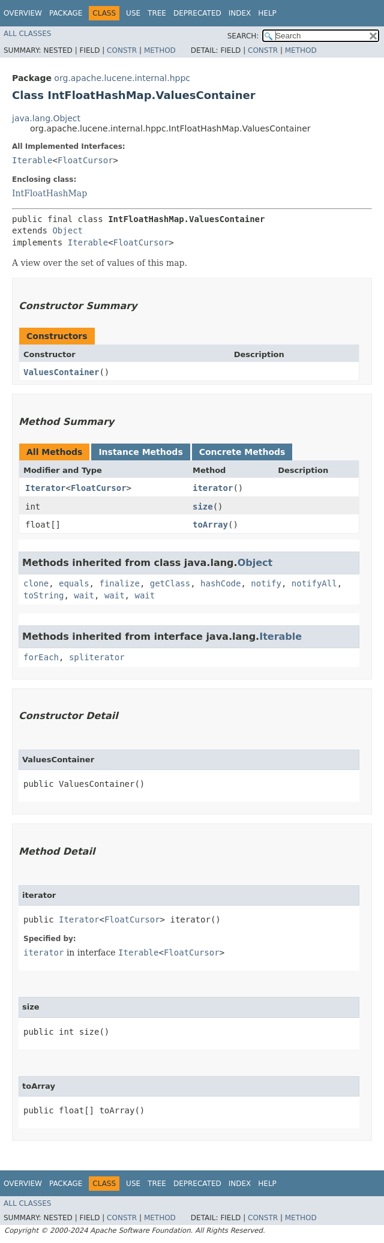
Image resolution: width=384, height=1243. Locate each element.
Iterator (45, 488)
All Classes (27, 33)
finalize (119, 583)
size (203, 506)
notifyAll (314, 583)
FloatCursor (85, 160)
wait (84, 595)
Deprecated (197, 13)
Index (240, 13)
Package (65, 13)
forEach (41, 657)
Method (160, 50)
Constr (122, 50)
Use (133, 13)
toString (43, 595)
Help (267, 13)
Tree (157, 13)
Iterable (32, 160)
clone (36, 583)
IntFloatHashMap (49, 193)
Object (67, 230)
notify (266, 583)
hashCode (220, 583)
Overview (23, 13)
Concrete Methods (242, 452)
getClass (170, 583)
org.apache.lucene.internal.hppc (122, 78)
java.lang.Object (46, 118)
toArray (210, 524)
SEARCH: (243, 36)
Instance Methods (140, 452)
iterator (213, 488)
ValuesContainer (61, 372)
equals (74, 583)
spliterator (97, 657)
